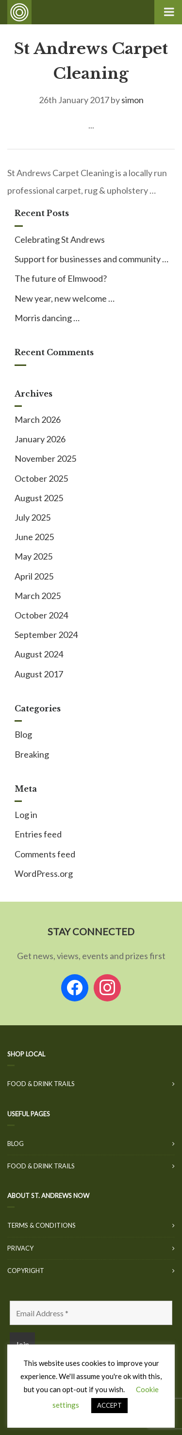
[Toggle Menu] (168, 12)
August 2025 (39, 497)
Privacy (20, 1248)
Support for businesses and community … (91, 259)
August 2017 (39, 674)
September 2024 (46, 634)
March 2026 (38, 419)
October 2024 (41, 615)
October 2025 (41, 478)
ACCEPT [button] (109, 1405)
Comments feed (45, 854)
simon (132, 99)
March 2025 (38, 595)
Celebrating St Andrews (60, 239)
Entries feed (38, 834)
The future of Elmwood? (61, 278)
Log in (26, 814)
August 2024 (39, 654)
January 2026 (40, 439)
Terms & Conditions (41, 1225)
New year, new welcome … (65, 298)
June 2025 (34, 536)
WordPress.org (44, 873)
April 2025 (34, 576)
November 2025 (45, 458)
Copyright (25, 1270)
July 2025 (32, 517)
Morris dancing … (47, 317)
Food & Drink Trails (41, 1084)
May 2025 (33, 556)
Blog (23, 734)
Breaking (32, 754)
